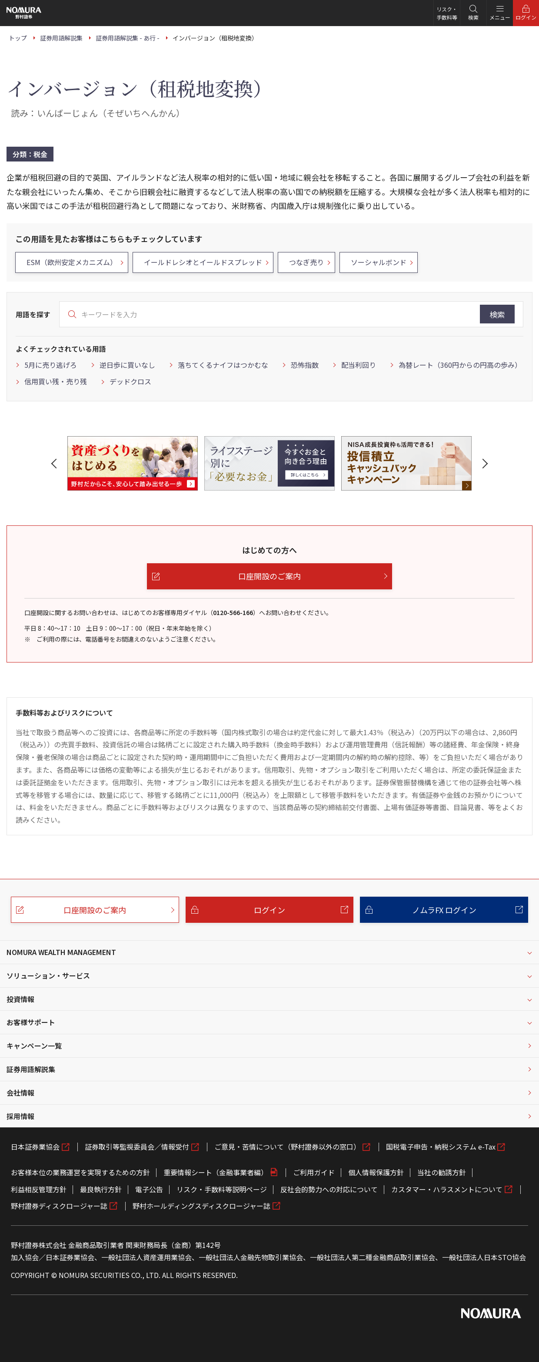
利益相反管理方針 (39, 1189)
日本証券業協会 (35, 1146)
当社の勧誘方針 (441, 1172)
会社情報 (20, 1092)
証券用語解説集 (31, 1069)
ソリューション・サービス (48, 975)
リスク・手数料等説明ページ (221, 1189)
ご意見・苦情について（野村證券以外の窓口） (287, 1146)
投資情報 (20, 999)
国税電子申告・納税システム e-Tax (441, 1146)
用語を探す (33, 314)
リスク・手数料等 (446, 13)
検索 (497, 314)
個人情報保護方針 (376, 1172)
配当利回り (358, 365)
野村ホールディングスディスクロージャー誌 (201, 1206)
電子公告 (149, 1189)
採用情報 (20, 1116)
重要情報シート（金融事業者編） (215, 1172)
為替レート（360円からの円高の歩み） (460, 365)
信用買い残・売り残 (55, 381)
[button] (55, 463)
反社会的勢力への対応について (329, 1189)
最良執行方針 (101, 1189)
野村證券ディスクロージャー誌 (59, 1206)
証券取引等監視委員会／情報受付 (137, 1146)
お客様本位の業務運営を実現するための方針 (80, 1172)
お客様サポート (31, 1022)
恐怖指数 (305, 365)
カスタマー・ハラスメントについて (446, 1189)
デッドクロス (130, 381)
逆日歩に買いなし (127, 365)
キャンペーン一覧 (34, 1045)
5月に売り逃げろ (50, 365)
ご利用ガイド (314, 1172)
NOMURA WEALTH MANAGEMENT (61, 952)
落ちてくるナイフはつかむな (223, 365)
